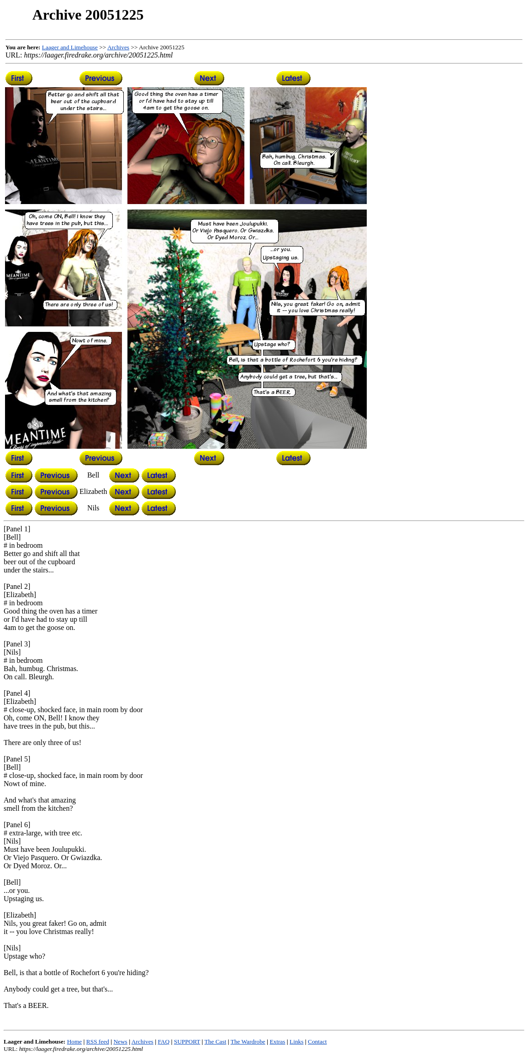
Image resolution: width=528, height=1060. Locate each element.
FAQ (163, 1041)
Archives (118, 47)
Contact (317, 1041)
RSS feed (97, 1041)
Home (74, 1041)
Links (296, 1041)
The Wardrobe (248, 1041)
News (120, 1041)
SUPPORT (187, 1041)
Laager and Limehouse (70, 47)
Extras (277, 1041)
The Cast (216, 1041)
